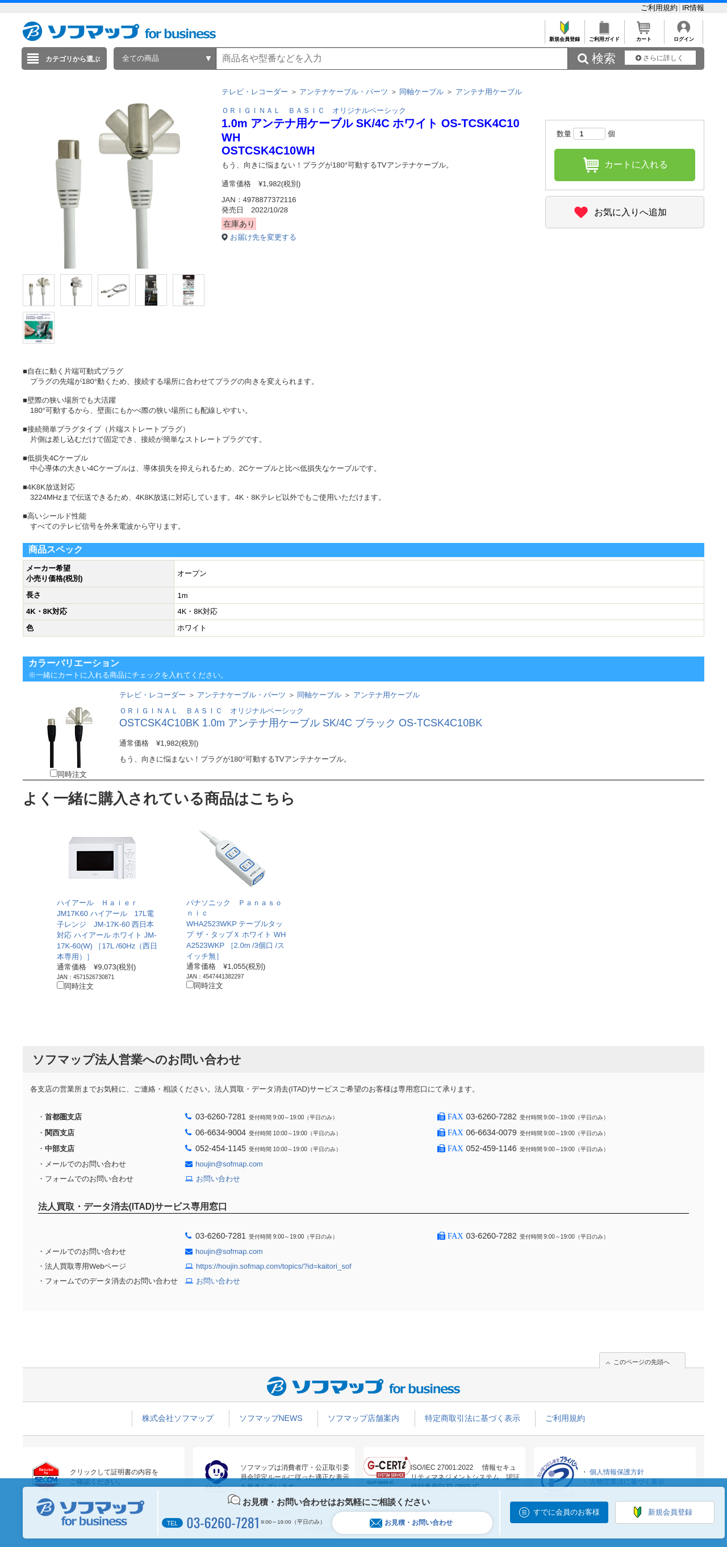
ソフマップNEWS (271, 1418)
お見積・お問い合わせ (411, 1523)
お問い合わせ (218, 1178)
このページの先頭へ (641, 1361)
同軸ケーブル (421, 91)
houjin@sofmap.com (229, 1164)
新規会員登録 (564, 36)
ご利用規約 (660, 7)
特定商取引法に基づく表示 (472, 1418)
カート (643, 36)
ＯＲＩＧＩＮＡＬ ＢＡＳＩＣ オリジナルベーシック (314, 110)
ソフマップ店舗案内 (363, 1418)
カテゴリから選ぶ (72, 59)
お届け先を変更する (263, 237)
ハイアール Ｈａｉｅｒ (97, 902)
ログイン (683, 36)
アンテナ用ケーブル (489, 91)
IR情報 (693, 7)
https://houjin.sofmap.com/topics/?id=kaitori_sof (274, 1266)
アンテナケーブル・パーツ (343, 91)
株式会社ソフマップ (178, 1418)
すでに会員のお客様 (566, 1512)
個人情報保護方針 (617, 1472)
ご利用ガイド (604, 36)
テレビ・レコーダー (255, 91)
